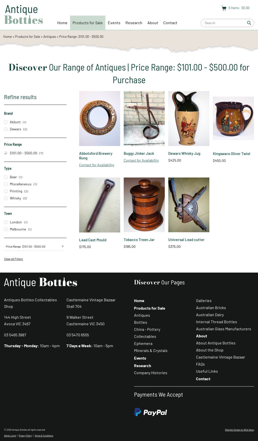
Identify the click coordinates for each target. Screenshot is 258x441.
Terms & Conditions (44, 435)
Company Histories (150, 372)
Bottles (140, 322)
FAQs (200, 364)
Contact (170, 22)
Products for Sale (88, 22)
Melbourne (15, 229)
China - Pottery (147, 329)
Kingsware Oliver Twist (231, 153)
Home (62, 22)
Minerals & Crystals (151, 350)
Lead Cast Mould (92, 240)
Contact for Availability (96, 165)
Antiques (49, 37)
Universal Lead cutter (186, 239)
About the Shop (209, 349)
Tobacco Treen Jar (139, 239)
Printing (13, 191)
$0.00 (245, 8)
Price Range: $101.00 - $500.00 (81, 37)
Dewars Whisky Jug (184, 153)
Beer (10, 177)
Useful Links (207, 371)
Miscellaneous (17, 184)
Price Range (13, 246)
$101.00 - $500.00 (20, 153)
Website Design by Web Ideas (239, 429)
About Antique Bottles (216, 342)
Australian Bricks (211, 307)
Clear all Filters (13, 258)
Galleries (204, 300)
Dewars (12, 129)
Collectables (145, 336)
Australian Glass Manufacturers (223, 328)
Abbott (12, 122)
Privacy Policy (25, 435)
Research (133, 22)
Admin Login (10, 435)
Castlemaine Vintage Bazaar (220, 357)
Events (114, 22)
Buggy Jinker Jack (139, 153)
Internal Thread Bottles (216, 321)
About (152, 22)
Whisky (12, 198)
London (13, 222)
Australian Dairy (210, 314)
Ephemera (143, 343)
